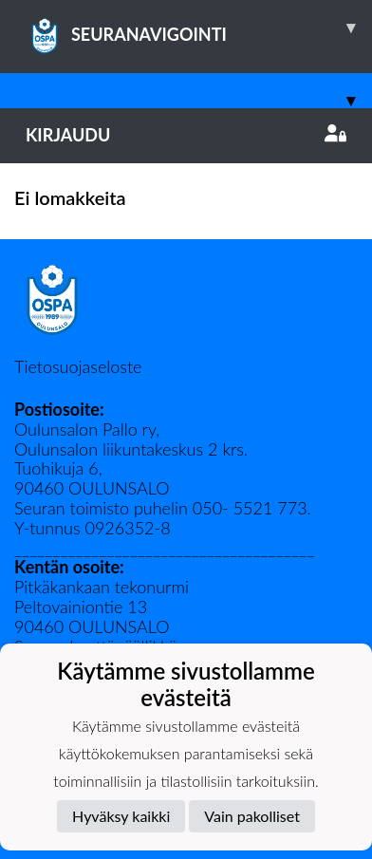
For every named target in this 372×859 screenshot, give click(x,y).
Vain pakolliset (252, 816)
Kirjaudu (186, 134)
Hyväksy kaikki (121, 816)
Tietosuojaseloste (77, 366)
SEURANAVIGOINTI (199, 27)
